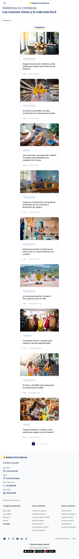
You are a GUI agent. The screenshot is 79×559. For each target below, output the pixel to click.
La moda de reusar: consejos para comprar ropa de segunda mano (39, 330)
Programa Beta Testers (40, 527)
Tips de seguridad (38, 530)
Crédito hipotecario (39, 514)
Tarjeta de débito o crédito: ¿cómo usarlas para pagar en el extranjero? (39, 419)
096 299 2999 (11, 493)
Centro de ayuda (12, 471)
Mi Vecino (6, 517)
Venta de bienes (37, 524)
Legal (74, 538)
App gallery (50, 551)
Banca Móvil (7, 514)
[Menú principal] (5, 3)
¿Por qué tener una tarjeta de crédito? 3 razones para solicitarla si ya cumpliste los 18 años (39, 145)
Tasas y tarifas (66, 511)
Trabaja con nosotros (68, 514)
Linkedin (21, 538)
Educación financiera (63, 538)
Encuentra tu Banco (13, 478)
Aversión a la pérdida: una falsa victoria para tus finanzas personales (39, 100)
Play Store (39, 551)
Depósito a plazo (38, 520)
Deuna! (5, 520)
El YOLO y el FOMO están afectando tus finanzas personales (39, 374)
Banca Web (7, 511)
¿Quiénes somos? (67, 517)
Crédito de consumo (39, 511)
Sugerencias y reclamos (11, 500)
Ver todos (6, 524)
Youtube (17, 538)
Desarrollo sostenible (68, 527)
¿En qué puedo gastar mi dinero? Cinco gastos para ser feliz (39, 285)
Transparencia (66, 524)
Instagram (4, 538)
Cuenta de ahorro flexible (41, 517)
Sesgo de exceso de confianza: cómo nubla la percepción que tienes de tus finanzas (39, 54)
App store (28, 551)
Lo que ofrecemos (67, 520)
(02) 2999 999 (11, 486)
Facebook (8, 538)
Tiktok (26, 538)
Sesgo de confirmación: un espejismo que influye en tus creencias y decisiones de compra (39, 192)
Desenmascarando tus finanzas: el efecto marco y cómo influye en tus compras (39, 239)
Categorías (7, 21)
